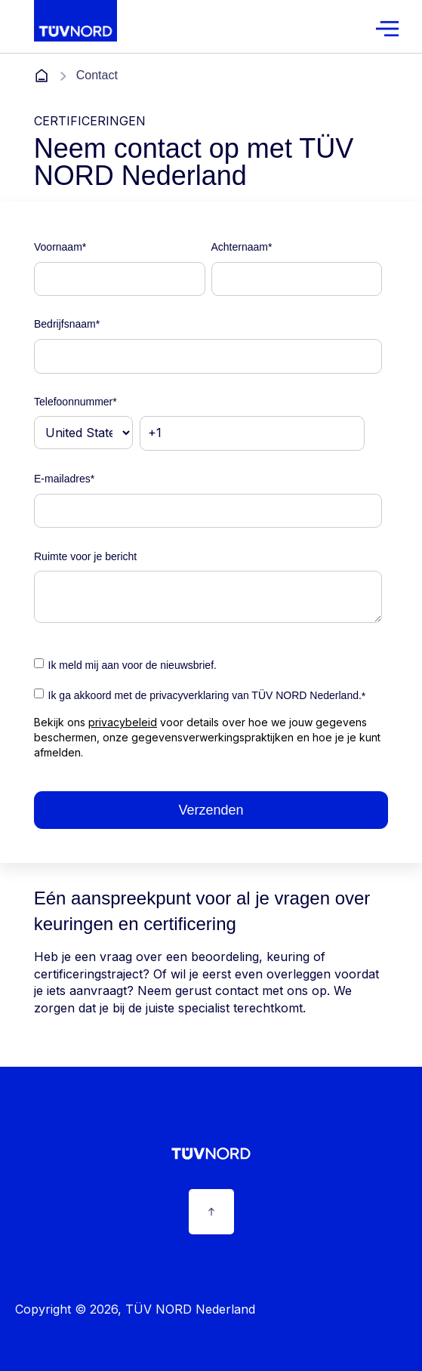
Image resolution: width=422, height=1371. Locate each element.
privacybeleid (122, 722)
